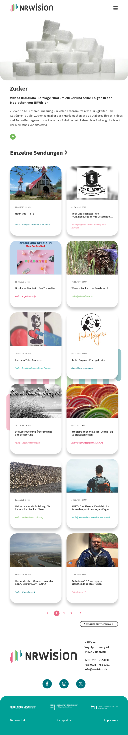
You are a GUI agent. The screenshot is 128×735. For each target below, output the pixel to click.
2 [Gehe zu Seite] (64, 613)
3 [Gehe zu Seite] (71, 613)
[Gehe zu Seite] (80, 613)
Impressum (111, 720)
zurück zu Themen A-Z (98, 624)
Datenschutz (18, 720)
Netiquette (64, 720)
